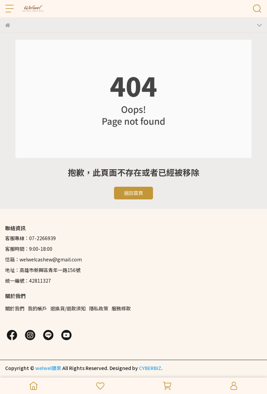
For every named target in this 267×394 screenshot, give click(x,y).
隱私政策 (98, 308)
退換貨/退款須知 (68, 308)
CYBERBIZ (150, 368)
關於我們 (14, 308)
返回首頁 (133, 192)
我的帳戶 (37, 308)
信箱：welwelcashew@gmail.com (43, 259)
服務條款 (121, 308)
